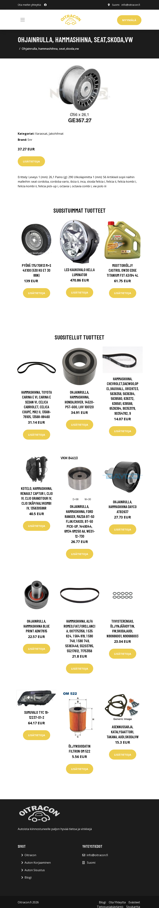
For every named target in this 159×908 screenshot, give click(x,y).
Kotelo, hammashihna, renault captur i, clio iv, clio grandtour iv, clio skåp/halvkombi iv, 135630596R (36, 498)
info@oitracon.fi (131, 4)
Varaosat (41, 134)
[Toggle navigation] (22, 19)
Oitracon (30, 855)
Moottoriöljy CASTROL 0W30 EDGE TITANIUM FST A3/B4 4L (122, 270)
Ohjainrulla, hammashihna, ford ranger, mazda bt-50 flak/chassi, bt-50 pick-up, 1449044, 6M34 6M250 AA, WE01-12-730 (79, 521)
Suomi (115, 4)
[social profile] (45, 4)
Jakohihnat (56, 134)
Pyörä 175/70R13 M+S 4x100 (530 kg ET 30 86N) (36, 270)
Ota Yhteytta (117, 902)
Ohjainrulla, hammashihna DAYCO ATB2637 (123, 507)
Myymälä (129, 20)
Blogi (28, 877)
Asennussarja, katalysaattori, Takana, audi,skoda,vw (123, 732)
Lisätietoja (31, 161)
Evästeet (134, 902)
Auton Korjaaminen (38, 863)
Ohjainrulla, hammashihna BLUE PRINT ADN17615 (36, 626)
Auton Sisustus (35, 870)
